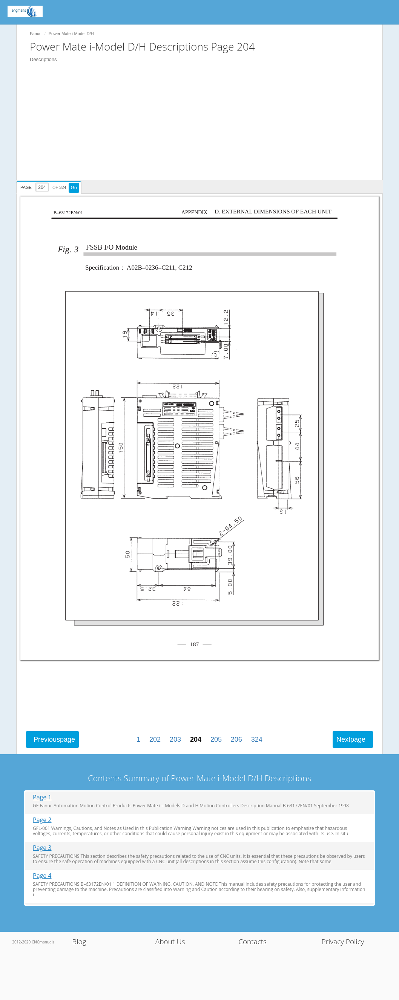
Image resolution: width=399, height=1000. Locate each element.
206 (236, 739)
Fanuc (35, 33)
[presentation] (49, 186)
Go (74, 187)
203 (175, 739)
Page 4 (42, 876)
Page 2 (42, 820)
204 (195, 739)
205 (216, 739)
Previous (54, 739)
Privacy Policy (343, 941)
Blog (79, 941)
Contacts (252, 941)
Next (350, 739)
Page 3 (42, 848)
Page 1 (42, 797)
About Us (170, 941)
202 (155, 739)
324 (256, 739)
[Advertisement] (203, 127)
